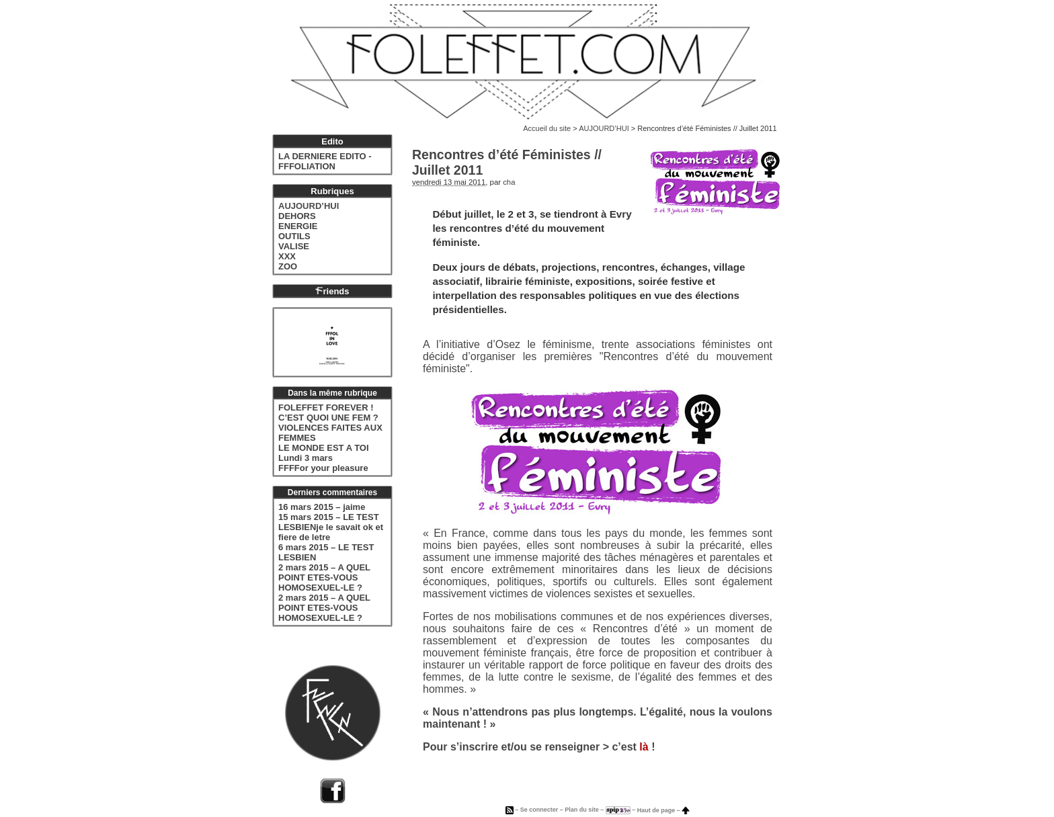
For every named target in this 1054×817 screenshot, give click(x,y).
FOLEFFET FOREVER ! (326, 407)
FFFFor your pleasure (323, 468)
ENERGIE (298, 226)
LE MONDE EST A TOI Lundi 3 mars (323, 453)
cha (509, 182)
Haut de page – (663, 810)
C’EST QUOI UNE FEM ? (328, 418)
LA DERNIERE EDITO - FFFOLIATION (325, 161)
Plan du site (582, 810)
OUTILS (294, 236)
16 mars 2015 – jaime (321, 507)
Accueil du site (547, 128)
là (643, 746)
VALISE (293, 246)
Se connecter (539, 810)
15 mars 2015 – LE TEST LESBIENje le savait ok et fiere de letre (330, 527)
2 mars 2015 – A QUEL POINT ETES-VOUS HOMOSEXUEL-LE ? (324, 577)
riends (332, 291)
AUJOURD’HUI (604, 128)
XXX (287, 256)
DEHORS (297, 216)
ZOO (287, 266)
